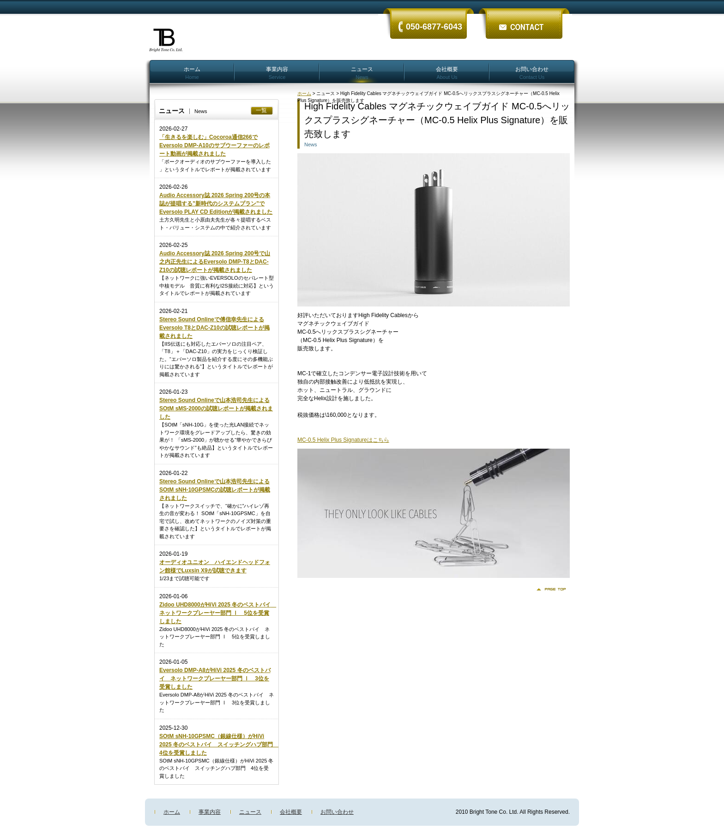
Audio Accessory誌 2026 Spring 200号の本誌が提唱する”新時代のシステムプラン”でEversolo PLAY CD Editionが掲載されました (215, 203)
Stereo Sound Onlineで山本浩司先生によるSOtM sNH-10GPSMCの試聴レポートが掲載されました (214, 489)
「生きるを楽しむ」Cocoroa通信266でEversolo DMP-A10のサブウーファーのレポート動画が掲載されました (214, 145)
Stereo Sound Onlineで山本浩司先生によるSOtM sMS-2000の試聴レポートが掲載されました (216, 408)
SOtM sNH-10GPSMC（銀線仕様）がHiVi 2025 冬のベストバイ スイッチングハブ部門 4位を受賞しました (218, 744)
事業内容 (277, 72)
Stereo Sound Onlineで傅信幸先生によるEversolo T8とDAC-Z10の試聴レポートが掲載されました (214, 327)
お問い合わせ (531, 72)
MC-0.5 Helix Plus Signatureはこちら (343, 440)
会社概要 (447, 72)
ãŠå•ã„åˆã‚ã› (523, 19)
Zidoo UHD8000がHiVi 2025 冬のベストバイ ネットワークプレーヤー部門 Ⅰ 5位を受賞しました (217, 613)
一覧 (261, 110)
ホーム (192, 72)
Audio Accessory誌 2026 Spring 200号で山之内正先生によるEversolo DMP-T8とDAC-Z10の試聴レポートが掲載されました (214, 261)
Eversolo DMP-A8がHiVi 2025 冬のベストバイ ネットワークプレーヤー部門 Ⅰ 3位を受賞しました (215, 678)
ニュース (362, 72)
